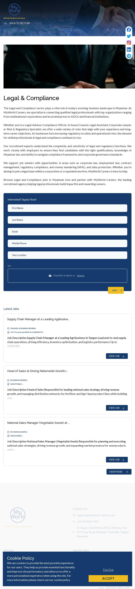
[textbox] (67, 208)
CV (9, 266)
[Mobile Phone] (67, 243)
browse (80, 275)
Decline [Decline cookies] (108, 570)
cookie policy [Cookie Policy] (62, 579)
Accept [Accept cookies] (108, 578)
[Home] (14, 11)
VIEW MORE (119, 472)
